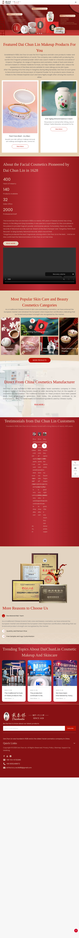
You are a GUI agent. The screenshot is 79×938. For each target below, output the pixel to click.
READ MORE (10, 243)
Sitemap (57, 748)
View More (20, 146)
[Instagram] (10, 756)
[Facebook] (4, 756)
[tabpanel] (39, 578)
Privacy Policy (48, 748)
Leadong (6, 750)
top (76, 930)
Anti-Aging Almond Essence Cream (59, 119)
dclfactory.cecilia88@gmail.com (19, 767)
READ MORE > (39, 404)
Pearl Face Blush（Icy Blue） (20, 136)
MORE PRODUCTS (39, 360)
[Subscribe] (70, 728)
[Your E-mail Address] (33, 728)
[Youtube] (7, 756)
